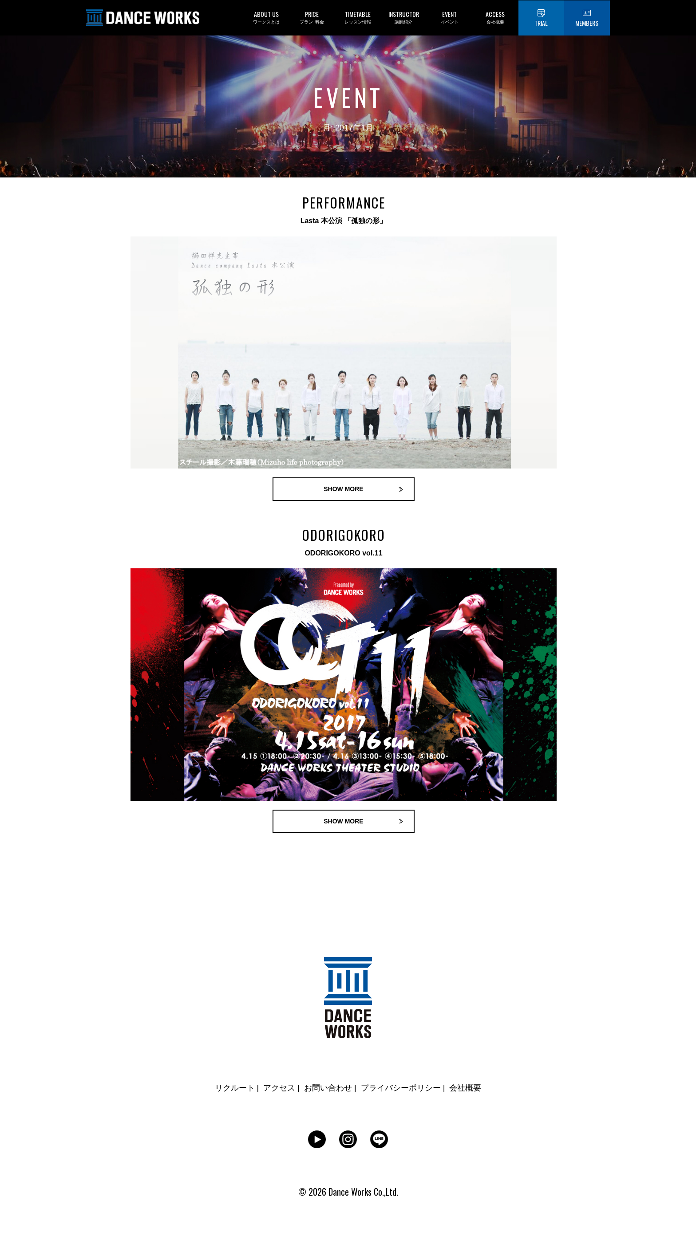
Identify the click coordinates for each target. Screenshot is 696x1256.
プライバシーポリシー (401, 1087)
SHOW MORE (343, 488)
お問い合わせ (328, 1087)
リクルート (235, 1087)
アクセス (279, 1087)
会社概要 (465, 1087)
